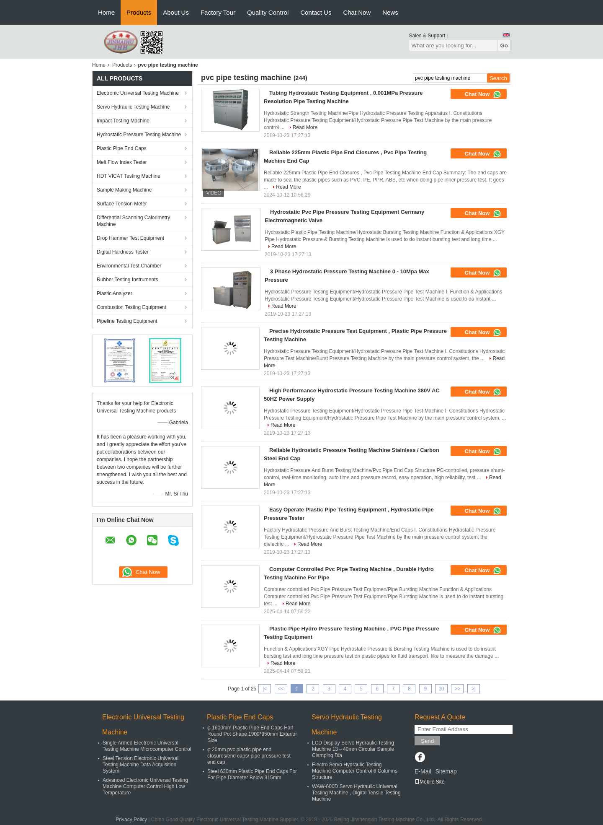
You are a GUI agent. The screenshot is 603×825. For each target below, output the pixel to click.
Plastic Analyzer (114, 293)
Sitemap (445, 771)
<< (281, 689)
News (390, 12)
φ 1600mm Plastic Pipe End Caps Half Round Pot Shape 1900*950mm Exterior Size (252, 734)
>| (474, 689)
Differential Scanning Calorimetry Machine (133, 221)
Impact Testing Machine (123, 121)
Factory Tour (218, 12)
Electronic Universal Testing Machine (138, 93)
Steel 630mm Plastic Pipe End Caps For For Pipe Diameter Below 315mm (252, 774)
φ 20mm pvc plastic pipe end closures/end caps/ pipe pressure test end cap (249, 756)
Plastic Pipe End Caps (122, 148)
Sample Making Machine (124, 190)
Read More (305, 127)
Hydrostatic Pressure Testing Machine (139, 135)
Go (504, 45)
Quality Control (268, 12)
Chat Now (357, 12)
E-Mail (423, 771)
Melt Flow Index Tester (122, 162)
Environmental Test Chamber (129, 266)
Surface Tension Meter (122, 204)
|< (265, 689)
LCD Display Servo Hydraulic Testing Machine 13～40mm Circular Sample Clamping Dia (353, 749)
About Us (176, 12)
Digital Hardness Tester (123, 252)
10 (441, 689)
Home (106, 12)
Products (138, 12)
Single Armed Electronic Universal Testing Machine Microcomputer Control (147, 746)
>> (457, 689)
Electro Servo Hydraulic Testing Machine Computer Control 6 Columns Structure (354, 771)
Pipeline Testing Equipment (127, 321)
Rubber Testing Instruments (127, 280)
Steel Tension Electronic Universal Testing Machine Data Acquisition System (140, 764)
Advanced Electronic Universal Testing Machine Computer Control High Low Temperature (145, 786)
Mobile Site (429, 782)
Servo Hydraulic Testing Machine (133, 107)
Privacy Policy (131, 819)
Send (427, 741)
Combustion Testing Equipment (131, 307)
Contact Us (315, 12)
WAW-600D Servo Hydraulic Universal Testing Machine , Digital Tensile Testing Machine (356, 792)
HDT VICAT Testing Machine (128, 176)
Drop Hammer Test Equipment (130, 238)
